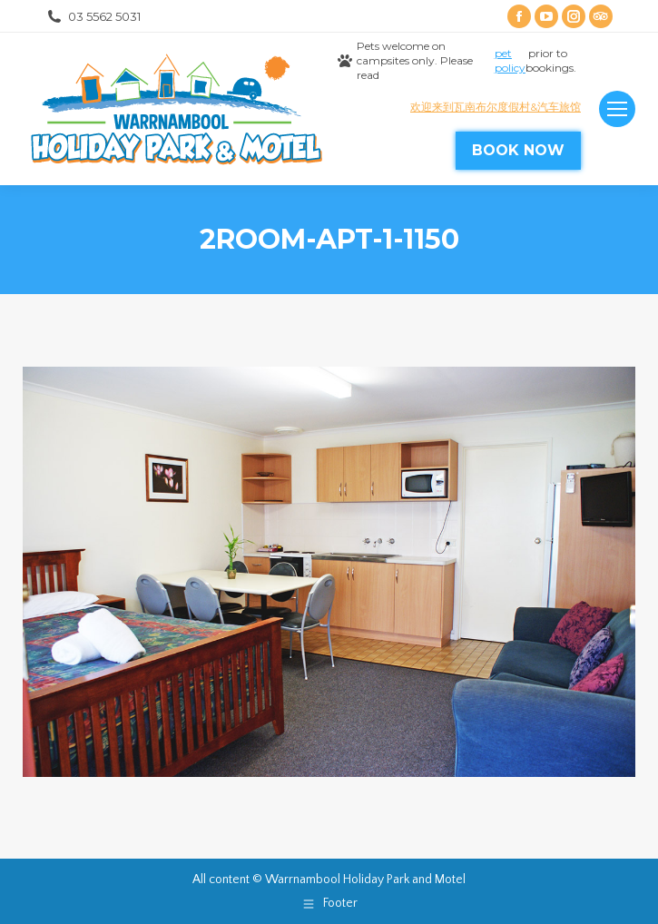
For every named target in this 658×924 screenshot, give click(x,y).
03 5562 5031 (93, 16)
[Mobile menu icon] (617, 109)
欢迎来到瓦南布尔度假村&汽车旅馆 (495, 106)
